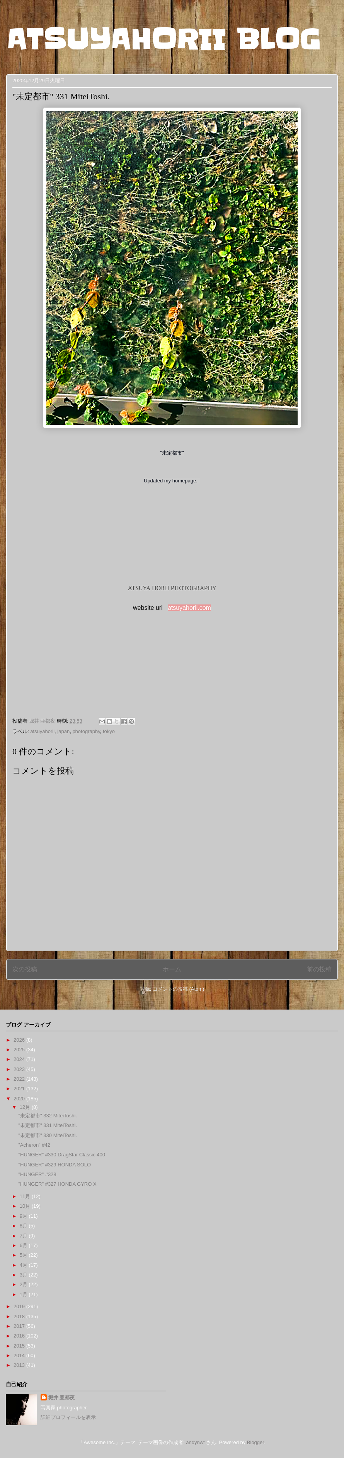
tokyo (109, 731)
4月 (24, 1265)
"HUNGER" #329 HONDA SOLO (54, 1165)
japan (63, 731)
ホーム (172, 969)
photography (86, 731)
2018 (20, 1316)
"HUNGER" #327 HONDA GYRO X (57, 1184)
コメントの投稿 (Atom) (178, 989)
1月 (24, 1294)
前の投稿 (319, 969)
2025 (20, 1049)
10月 (26, 1206)
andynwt (195, 1442)
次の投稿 (24, 969)
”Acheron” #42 (34, 1145)
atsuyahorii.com (189, 607)
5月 (24, 1255)
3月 (24, 1275)
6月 (24, 1245)
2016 (20, 1336)
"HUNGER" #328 (37, 1174)
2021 (20, 1088)
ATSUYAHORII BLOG (163, 39)
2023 (20, 1069)
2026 (20, 1040)
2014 (20, 1355)
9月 (24, 1216)
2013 (20, 1365)
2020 (20, 1099)
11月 (26, 1196)
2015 (20, 1346)
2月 (24, 1284)
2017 (20, 1326)
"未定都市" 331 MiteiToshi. (47, 1125)
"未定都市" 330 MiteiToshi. (47, 1135)
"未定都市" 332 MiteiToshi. (47, 1116)
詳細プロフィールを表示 (68, 1417)
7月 (24, 1236)
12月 (26, 1107)
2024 (20, 1059)
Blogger (255, 1442)
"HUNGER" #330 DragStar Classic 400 (61, 1155)
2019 (20, 1306)
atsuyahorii (42, 731)
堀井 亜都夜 (61, 1397)
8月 (24, 1226)
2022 (20, 1079)
